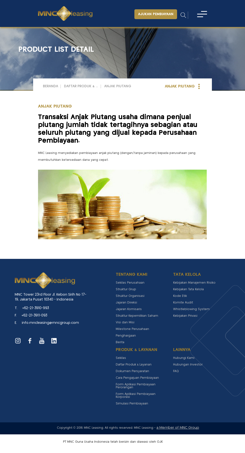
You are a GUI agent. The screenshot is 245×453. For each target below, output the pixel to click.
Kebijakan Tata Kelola (188, 289)
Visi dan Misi (125, 322)
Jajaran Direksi (126, 302)
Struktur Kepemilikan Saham (137, 316)
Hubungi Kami (183, 358)
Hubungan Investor (188, 364)
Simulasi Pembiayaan (132, 403)
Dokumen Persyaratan (132, 371)
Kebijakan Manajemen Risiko (194, 282)
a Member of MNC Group (177, 427)
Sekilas (121, 358)
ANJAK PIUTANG (117, 86)
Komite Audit (183, 302)
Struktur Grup (126, 289)
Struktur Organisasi (130, 296)
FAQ (176, 371)
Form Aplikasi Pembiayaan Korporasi (135, 395)
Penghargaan (126, 335)
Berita (120, 342)
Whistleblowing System (191, 309)
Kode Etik (180, 296)
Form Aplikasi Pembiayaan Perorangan (135, 386)
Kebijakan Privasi (185, 316)
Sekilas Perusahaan (130, 282)
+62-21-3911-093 (34, 315)
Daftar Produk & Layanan (81, 86)
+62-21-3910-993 (35, 308)
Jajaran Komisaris (129, 309)
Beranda (50, 86)
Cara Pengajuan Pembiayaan (137, 378)
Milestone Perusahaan (132, 329)
